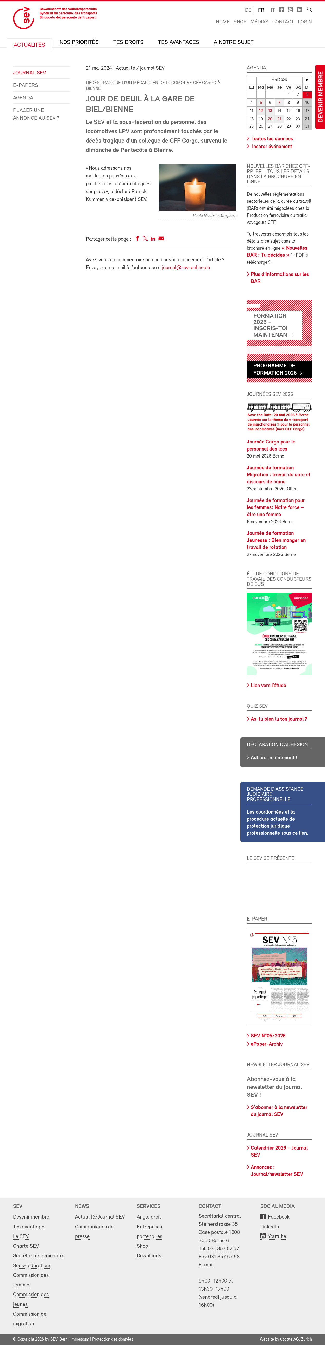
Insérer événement (271, 146)
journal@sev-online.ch (186, 267)
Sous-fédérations (32, 1265)
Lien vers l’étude (268, 685)
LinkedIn (269, 1226)
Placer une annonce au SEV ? (36, 114)
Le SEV (21, 1236)
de (248, 10)
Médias (259, 22)
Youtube (277, 1236)
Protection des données (112, 1339)
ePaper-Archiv (267, 1044)
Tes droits (128, 43)
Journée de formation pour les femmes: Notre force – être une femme (276, 507)
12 (261, 111)
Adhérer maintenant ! (274, 757)
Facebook (279, 1217)
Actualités (29, 45)
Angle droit (149, 1217)
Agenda (23, 98)
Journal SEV (29, 73)
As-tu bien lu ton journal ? (279, 718)
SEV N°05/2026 (268, 1035)
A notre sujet (234, 43)
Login (305, 22)
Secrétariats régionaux (38, 1255)
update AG (289, 1339)
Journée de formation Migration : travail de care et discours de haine (278, 474)
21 (279, 119)
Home (223, 22)
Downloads (149, 1255)
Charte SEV (26, 1246)
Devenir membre (321, 97)
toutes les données (272, 138)
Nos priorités (79, 43)
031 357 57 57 (223, 1248)
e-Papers (25, 85)
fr (261, 10)
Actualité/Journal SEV (100, 1217)
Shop (240, 22)
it (273, 10)
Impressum (80, 1339)
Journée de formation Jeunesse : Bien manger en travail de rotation (276, 540)
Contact (283, 22)
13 (270, 111)
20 (270, 119)
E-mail (206, 1264)
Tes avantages (178, 43)
